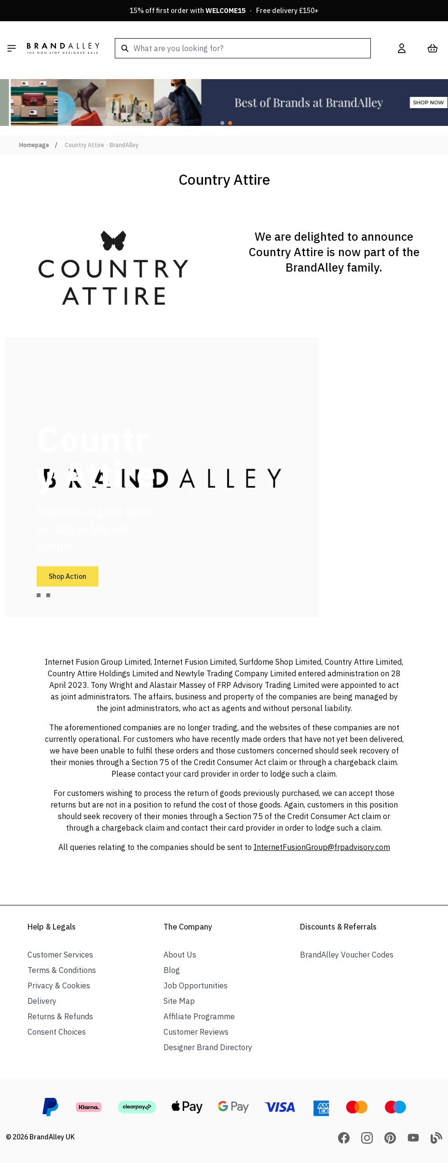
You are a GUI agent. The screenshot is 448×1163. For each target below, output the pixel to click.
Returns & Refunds (60, 1016)
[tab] (39, 595)
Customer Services (60, 954)
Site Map (179, 1001)
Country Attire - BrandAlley (101, 145)
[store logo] (63, 48)
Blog (171, 970)
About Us (179, 954)
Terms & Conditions (61, 970)
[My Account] (401, 48)
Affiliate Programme (199, 1016)
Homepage (34, 145)
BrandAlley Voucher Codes (347, 954)
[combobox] (243, 48)
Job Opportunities (195, 985)
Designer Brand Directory (207, 1047)
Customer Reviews (196, 1032)
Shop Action (67, 576)
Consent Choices (56, 1032)
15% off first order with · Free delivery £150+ (224, 10)
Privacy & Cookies (58, 985)
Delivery (41, 1001)
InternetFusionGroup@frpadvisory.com (322, 847)
